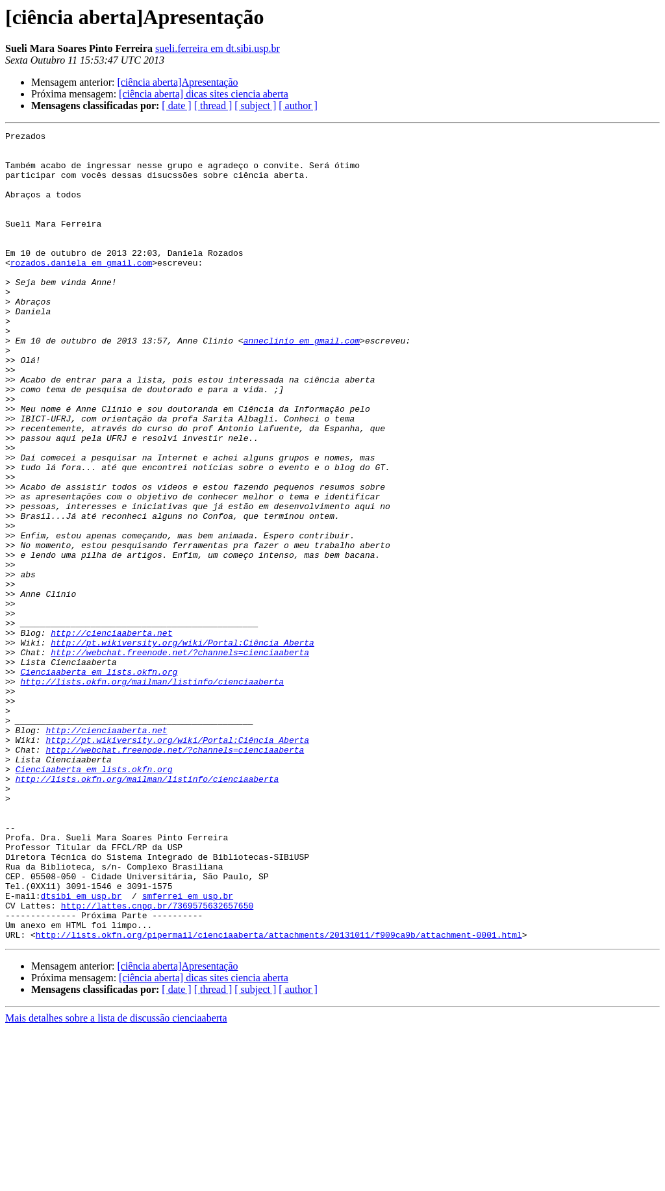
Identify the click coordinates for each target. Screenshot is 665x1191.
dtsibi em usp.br (81, 1049)
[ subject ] (255, 105)
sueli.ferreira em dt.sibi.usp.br (217, 48)
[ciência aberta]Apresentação (177, 82)
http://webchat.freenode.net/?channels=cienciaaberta (180, 757)
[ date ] (176, 105)
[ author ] (298, 105)
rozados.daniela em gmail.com (81, 289)
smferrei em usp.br (187, 1049)
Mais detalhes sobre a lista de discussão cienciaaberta (116, 1179)
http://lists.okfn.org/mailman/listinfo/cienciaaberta (152, 792)
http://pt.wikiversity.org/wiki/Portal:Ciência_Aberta (182, 745)
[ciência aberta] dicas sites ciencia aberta (203, 93)
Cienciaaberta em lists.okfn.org (98, 780)
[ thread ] (213, 105)
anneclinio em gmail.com (302, 383)
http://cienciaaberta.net (111, 734)
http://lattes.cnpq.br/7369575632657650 (157, 1061)
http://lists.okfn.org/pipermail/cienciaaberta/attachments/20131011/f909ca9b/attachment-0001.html (279, 1096)
